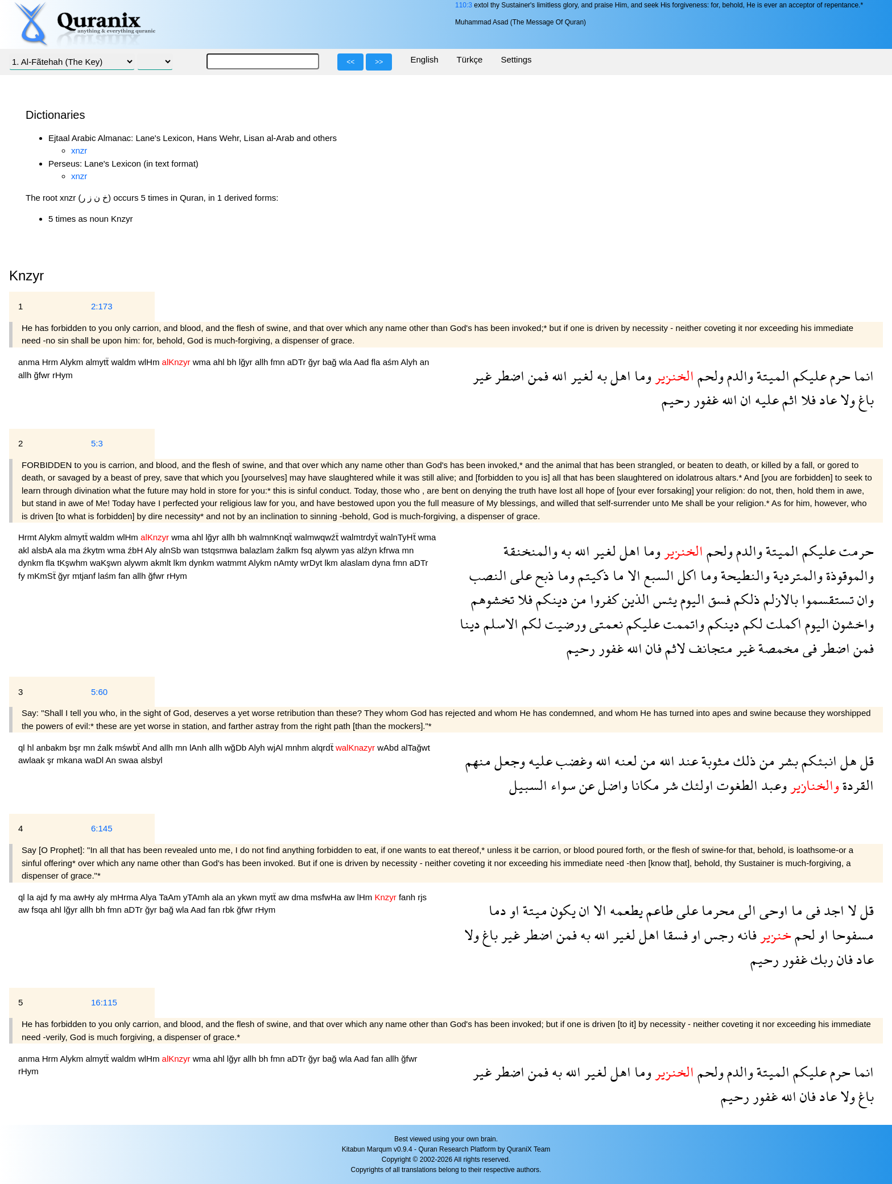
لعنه (624, 760)
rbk (229, 909)
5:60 (99, 692)
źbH (136, 550)
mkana (71, 760)
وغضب (572, 760)
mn (408, 550)
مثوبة (714, 760)
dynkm (32, 563)
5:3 (97, 443)
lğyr (247, 362)
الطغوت (735, 785)
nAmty (287, 563)
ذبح (543, 575)
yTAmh (197, 897)
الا (632, 575)
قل (865, 760)
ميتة (533, 910)
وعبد (772, 785)
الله (557, 375)
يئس (663, 599)
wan (192, 550)
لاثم (673, 648)
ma (75, 550)
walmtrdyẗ (360, 537)
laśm (108, 576)
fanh (408, 897)
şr (52, 760)
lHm (366, 897)
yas (349, 550)
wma (203, 362)
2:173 (102, 306)
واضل (610, 785)
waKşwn (107, 563)
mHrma (125, 897)
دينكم (550, 599)
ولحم (709, 375)
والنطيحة (743, 575)
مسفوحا (851, 934)
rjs (422, 897)
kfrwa (390, 550)
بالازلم (779, 599)
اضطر (508, 375)
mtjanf (85, 576)
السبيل (528, 785)
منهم (478, 760)
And (151, 747)
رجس (717, 934)
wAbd (389, 747)
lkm (181, 563)
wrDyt (312, 563)
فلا (807, 399)
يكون (561, 910)
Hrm (51, 362)
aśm (392, 362)
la (31, 897)
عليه (765, 399)
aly (103, 897)
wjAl (276, 747)
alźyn (368, 550)
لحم (803, 934)
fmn (279, 362)
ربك (820, 959)
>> (379, 62)
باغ (864, 399)
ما (616, 575)
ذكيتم (592, 575)
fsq (308, 550)
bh (233, 362)
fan (125, 576)
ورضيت (564, 623)
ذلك (743, 760)
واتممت (682, 623)
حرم (838, 375)
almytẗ (98, 362)
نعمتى (604, 623)
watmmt (232, 563)
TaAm (171, 897)
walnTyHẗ (399, 537)
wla (346, 362)
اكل (685, 575)
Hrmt (28, 537)
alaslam (356, 563)
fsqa (40, 909)
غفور (704, 399)
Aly (152, 550)
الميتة (771, 375)
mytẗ (268, 897)
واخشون (851, 623)
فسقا (673, 934)
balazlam (257, 550)
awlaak (32, 760)
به (600, 375)
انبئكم (817, 760)
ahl (220, 362)
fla (377, 362)
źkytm (94, 550)
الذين (634, 599)
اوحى (772, 910)
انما (862, 375)
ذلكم (745, 599)
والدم (738, 375)
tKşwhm (73, 563)
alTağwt (415, 747)
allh (263, 362)
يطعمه (624, 910)
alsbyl (151, 760)
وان (864, 599)
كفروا (602, 599)
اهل (619, 375)
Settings (516, 59)
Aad (362, 362)
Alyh (409, 362)
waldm (124, 362)
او (512, 910)
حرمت (855, 551)
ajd (43, 897)
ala (61, 550)
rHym (62, 375)
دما (497, 910)
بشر (786, 760)
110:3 (463, 5)
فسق (717, 599)
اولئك (695, 785)
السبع (657, 575)
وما (641, 375)
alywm (328, 550)
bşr (76, 747)
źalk (106, 747)
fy (22, 576)
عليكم (808, 375)
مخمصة (777, 648)
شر (668, 785)
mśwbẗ (128, 747)
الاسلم (499, 623)
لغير (580, 375)
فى (808, 648)
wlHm (150, 362)
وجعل (508, 760)
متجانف (709, 648)
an (425, 362)
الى (745, 910)
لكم (751, 623)
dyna (382, 563)
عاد (826, 399)
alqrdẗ (323, 747)
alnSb (171, 550)
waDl (95, 760)
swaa (129, 760)
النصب (488, 575)
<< (350, 62)
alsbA (43, 550)
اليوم (691, 599)
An (111, 760)
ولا (846, 399)
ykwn (248, 897)
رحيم (676, 399)
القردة (856, 785)
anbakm (52, 747)
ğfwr (43, 375)
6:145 (102, 828)
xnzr (79, 150)
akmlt (162, 563)
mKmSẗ (42, 576)
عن (585, 785)
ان (744, 399)
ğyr (315, 362)
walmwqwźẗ (317, 537)
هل (847, 760)
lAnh (199, 747)
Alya (149, 897)
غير (482, 375)
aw (284, 897)
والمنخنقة (530, 551)
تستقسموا (826, 599)
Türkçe (470, 59)
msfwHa (327, 897)
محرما (716, 910)
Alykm (72, 362)
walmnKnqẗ (271, 537)
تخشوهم (492, 599)
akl (24, 550)
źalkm (288, 550)
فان (652, 648)
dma (301, 897)
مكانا (643, 785)
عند (686, 760)
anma (30, 362)
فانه (745, 934)
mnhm (299, 747)
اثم (788, 399)
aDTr (297, 362)
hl (31, 747)
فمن (536, 375)
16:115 (104, 1002)
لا (850, 910)
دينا (470, 623)
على (519, 575)
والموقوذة (848, 575)
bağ (331, 362)
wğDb (237, 747)
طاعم (658, 910)
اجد (832, 910)
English (424, 59)
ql (22, 747)
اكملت (782, 623)
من (577, 599)
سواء (561, 785)
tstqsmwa (220, 550)
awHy (85, 897)
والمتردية (796, 575)
